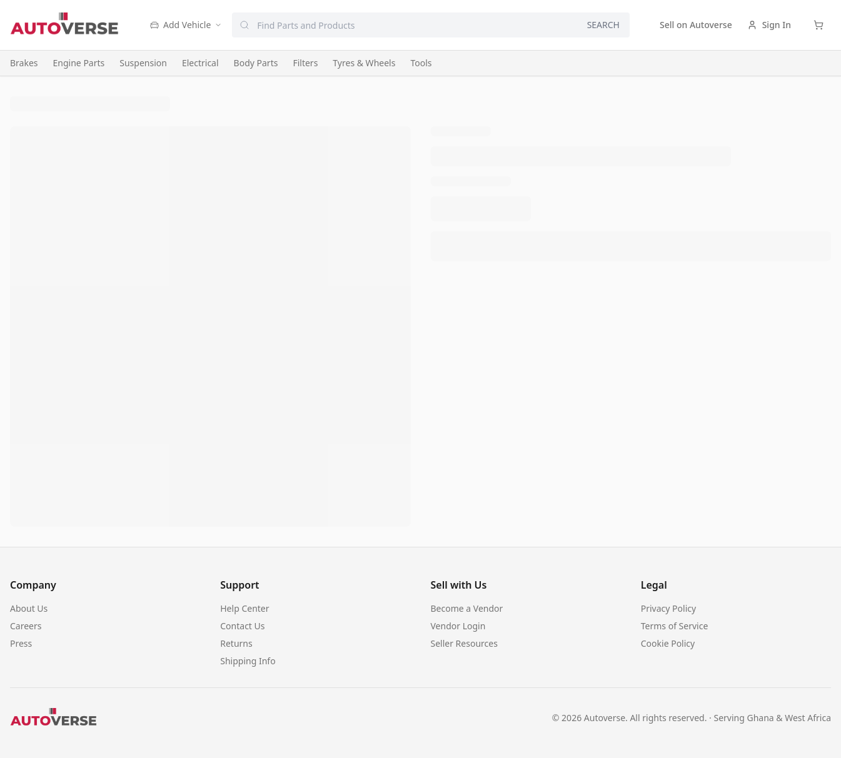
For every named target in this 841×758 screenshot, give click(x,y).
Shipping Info (247, 661)
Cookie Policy (668, 643)
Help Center (244, 608)
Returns (236, 643)
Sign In (769, 25)
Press (21, 643)
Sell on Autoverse (696, 25)
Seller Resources (464, 643)
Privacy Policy (668, 608)
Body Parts (256, 63)
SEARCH (603, 25)
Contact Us (242, 626)
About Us (29, 608)
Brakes (24, 63)
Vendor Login (458, 626)
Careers (25, 626)
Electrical (200, 63)
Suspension (143, 63)
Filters (305, 63)
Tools (420, 63)
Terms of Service (674, 626)
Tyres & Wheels (364, 63)
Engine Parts (79, 63)
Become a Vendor (467, 608)
